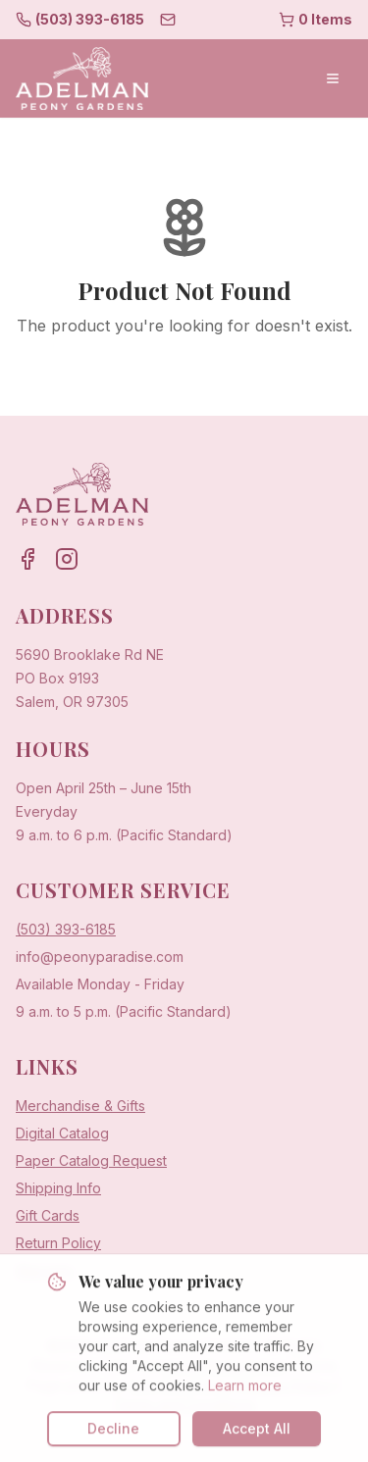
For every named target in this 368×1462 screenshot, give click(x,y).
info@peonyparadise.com (100, 956)
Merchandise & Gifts (80, 1105)
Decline (113, 1441)
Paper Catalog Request (91, 1160)
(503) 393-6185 (66, 929)
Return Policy (58, 1243)
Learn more (245, 1397)
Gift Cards (47, 1215)
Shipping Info (58, 1188)
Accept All (256, 1441)
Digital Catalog (62, 1133)
